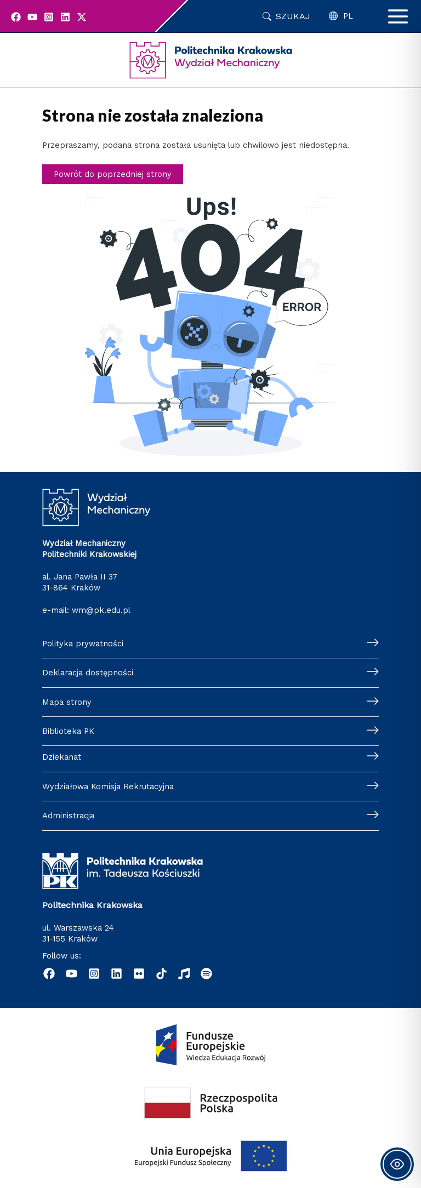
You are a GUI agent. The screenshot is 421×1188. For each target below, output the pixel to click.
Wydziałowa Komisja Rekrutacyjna (108, 786)
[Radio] (184, 973)
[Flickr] (139, 973)
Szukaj (293, 16)
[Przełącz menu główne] (398, 16)
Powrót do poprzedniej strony (113, 174)
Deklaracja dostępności (87, 673)
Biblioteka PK (68, 731)
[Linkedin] (65, 17)
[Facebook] (16, 17)
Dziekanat (61, 757)
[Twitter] (82, 17)
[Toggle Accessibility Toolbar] (397, 1164)
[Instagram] (49, 17)
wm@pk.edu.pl (101, 610)
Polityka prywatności (82, 643)
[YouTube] (32, 17)
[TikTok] (161, 973)
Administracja (68, 815)
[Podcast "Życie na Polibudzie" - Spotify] (206, 973)
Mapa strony (67, 702)
